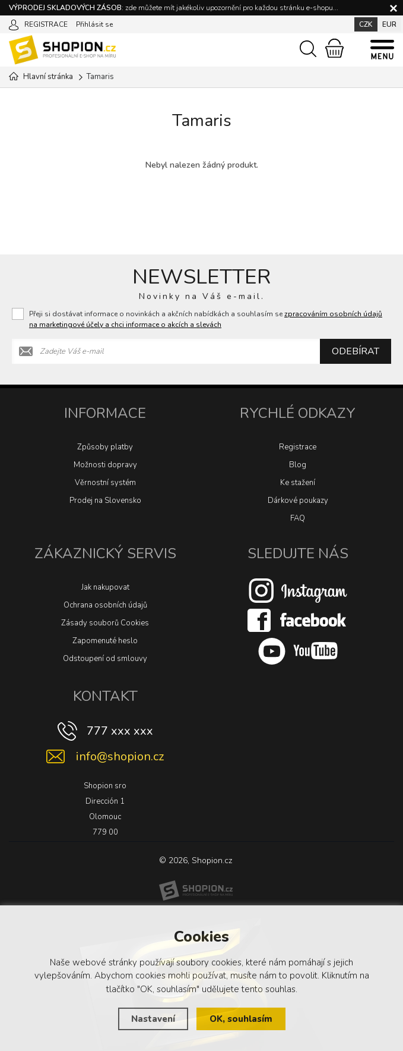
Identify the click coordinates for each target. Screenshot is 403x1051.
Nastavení (153, 1019)
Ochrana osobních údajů (105, 605)
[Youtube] (298, 651)
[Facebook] (298, 620)
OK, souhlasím (241, 1019)
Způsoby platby (105, 447)
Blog (297, 465)
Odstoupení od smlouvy (105, 658)
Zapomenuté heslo (105, 640)
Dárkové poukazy (298, 500)
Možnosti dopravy (105, 465)
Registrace (297, 447)
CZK (366, 24)
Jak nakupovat (105, 587)
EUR (389, 24)
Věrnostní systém (105, 482)
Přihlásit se (94, 24)
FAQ (297, 518)
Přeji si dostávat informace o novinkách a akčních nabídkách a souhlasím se (205, 319)
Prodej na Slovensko (105, 500)
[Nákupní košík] (334, 48)
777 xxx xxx (120, 731)
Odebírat (355, 351)
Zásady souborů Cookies (105, 623)
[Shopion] (196, 890)
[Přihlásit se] (13, 24)
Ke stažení (297, 482)
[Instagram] (298, 590)
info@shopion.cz (120, 756)
